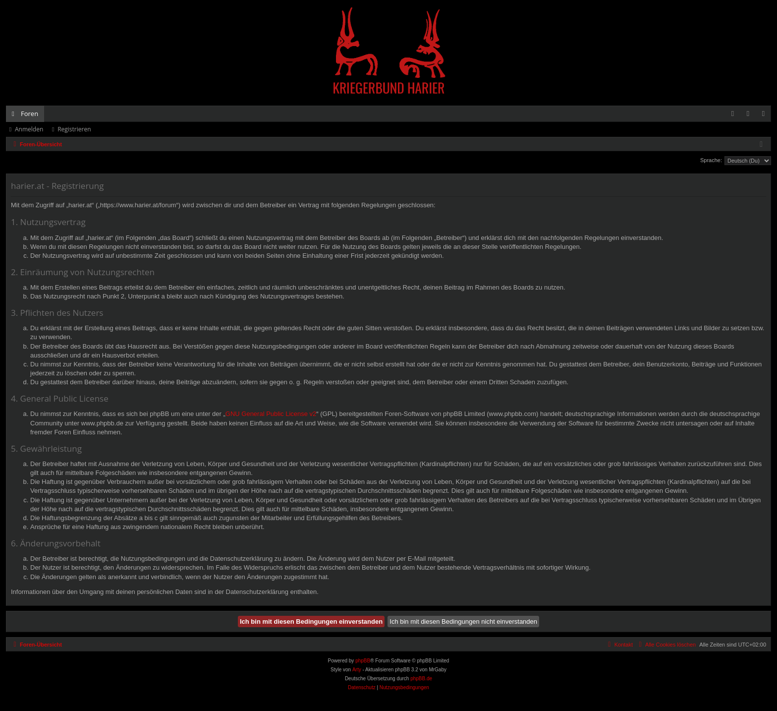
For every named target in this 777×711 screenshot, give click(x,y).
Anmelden (29, 129)
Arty (356, 669)
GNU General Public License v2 (271, 413)
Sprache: (711, 160)
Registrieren (74, 129)
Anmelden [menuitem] (751, 115)
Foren (29, 113)
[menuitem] (732, 114)
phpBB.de (421, 678)
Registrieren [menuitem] (765, 115)
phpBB (362, 660)
